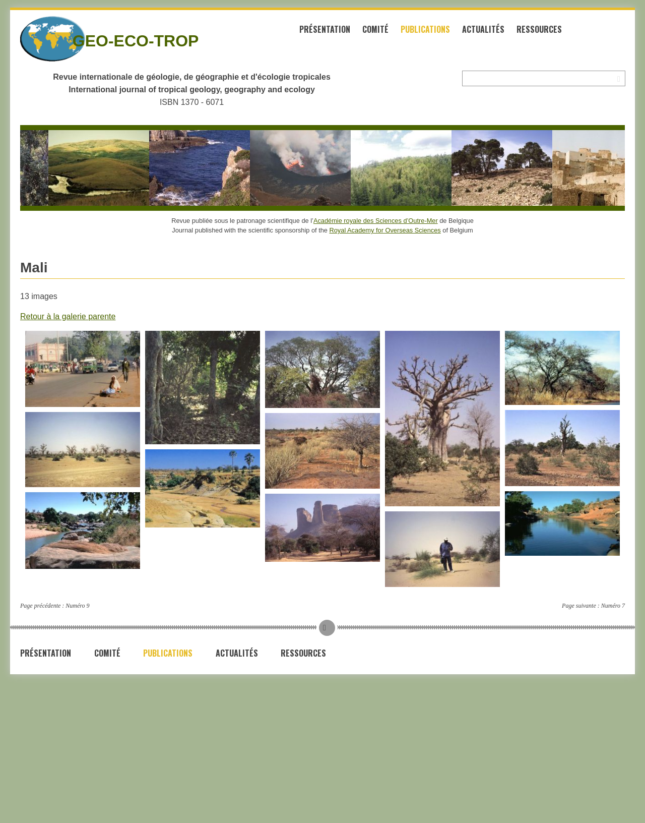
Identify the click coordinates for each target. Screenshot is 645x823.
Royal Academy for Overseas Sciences (385, 230)
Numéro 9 (77, 605)
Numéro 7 (613, 605)
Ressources (539, 29)
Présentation (324, 29)
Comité (375, 29)
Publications (425, 29)
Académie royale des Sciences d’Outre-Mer (375, 220)
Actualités (483, 29)
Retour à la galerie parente (67, 316)
